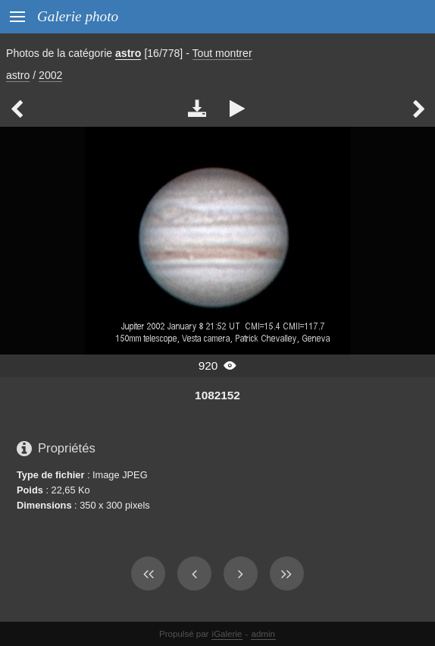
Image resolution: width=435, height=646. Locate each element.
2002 (50, 75)
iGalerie (227, 633)
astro (128, 53)
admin (263, 633)
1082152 (217, 395)
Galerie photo (77, 16)
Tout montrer (222, 53)
